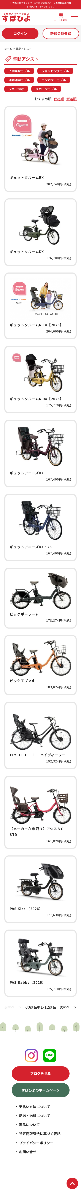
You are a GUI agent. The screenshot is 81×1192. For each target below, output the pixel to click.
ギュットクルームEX (27, 177)
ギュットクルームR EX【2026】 (36, 324)
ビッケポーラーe (24, 614)
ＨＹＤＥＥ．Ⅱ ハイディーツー (38, 754)
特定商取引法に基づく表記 (39, 1133)
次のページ (68, 1006)
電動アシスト (24, 48)
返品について (29, 1124)
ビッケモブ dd (22, 680)
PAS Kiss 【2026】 (26, 908)
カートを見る (60, 17)
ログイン (20, 33)
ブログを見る (40, 1073)
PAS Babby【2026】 (28, 982)
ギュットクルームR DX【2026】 (36, 398)
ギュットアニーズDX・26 (31, 546)
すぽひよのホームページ (41, 1090)
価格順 (59, 98)
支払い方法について (34, 1106)
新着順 (71, 98)
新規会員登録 (60, 33)
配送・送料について (34, 1115)
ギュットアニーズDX (27, 472)
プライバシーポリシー (36, 1142)
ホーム (8, 48)
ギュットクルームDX (27, 251)
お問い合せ (27, 1151)
